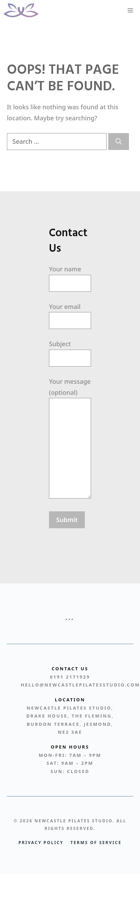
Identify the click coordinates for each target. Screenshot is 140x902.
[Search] (118, 141)
